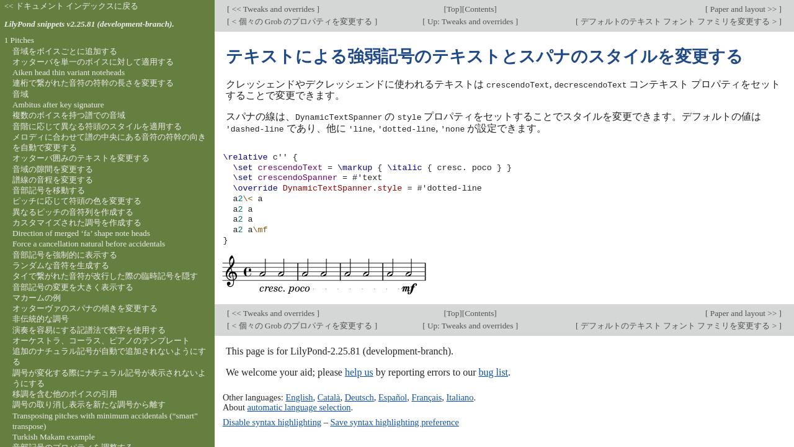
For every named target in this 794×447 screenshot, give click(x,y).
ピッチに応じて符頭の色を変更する (76, 200)
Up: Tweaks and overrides (470, 21)
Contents (479, 9)
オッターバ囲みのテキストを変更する (80, 158)
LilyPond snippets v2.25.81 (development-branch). (89, 24)
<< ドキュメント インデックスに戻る (71, 6)
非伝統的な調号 (40, 318)
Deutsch (359, 396)
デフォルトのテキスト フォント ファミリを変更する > (679, 21)
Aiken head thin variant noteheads (68, 72)
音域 (20, 94)
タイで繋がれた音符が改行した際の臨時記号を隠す (105, 276)
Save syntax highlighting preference (394, 421)
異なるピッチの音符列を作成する (72, 212)
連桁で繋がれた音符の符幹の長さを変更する (93, 83)
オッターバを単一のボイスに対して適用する (93, 61)
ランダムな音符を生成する (60, 265)
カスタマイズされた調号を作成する (76, 222)
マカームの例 (36, 297)
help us (359, 371)
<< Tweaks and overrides (273, 9)
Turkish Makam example (53, 436)
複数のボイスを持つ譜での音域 (68, 115)
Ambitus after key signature (58, 104)
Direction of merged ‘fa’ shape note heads (81, 233)
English (299, 396)
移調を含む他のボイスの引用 (64, 394)
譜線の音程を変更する (52, 179)
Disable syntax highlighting (272, 421)
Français (427, 396)
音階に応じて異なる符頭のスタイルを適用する (97, 126)
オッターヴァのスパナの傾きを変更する (85, 308)
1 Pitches (19, 40)
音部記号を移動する (48, 190)
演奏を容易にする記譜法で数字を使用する (89, 330)
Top (453, 9)
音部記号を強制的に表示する (64, 255)
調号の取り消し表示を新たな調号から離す (89, 404)
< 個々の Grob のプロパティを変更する (302, 21)
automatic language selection (299, 406)
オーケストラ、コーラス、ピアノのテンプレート (101, 340)
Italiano (460, 396)
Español (392, 396)
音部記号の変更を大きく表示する (72, 287)
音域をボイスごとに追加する (64, 51)
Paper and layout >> (743, 9)
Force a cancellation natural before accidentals (88, 243)
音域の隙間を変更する (52, 169)
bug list (493, 371)
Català (329, 396)
